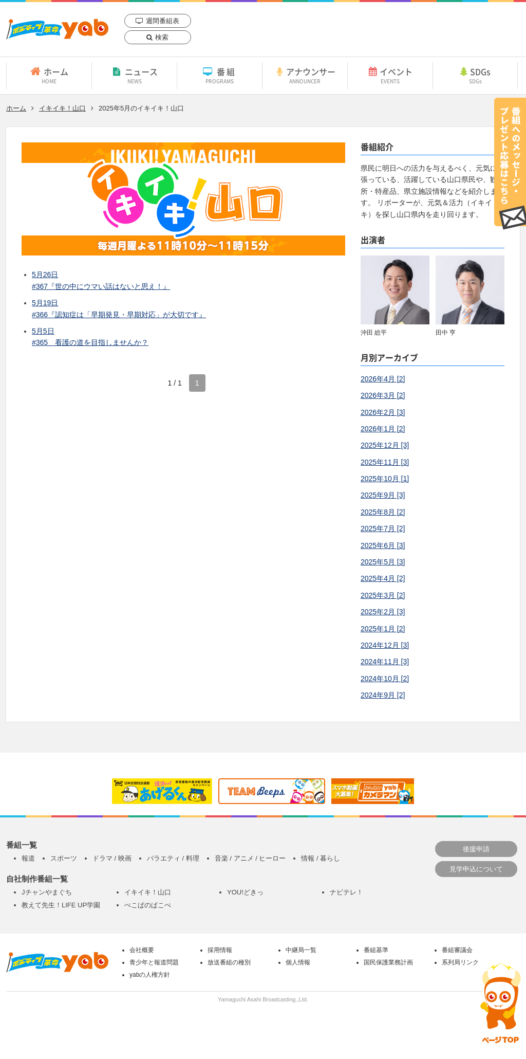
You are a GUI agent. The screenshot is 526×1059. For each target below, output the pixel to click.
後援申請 (476, 849)
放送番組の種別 (229, 962)
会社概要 (141, 950)
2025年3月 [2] (383, 595)
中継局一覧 (301, 950)
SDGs (475, 75)
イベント (390, 75)
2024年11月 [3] (385, 662)
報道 (28, 858)
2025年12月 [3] (385, 445)
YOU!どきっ (245, 892)
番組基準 (376, 950)
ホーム (49, 75)
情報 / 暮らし (320, 858)
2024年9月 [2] (383, 695)
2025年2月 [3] (383, 612)
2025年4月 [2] (383, 578)
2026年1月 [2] (383, 429)
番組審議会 (457, 950)
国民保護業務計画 (388, 962)
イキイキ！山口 (62, 108)
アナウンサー (304, 75)
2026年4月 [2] (383, 379)
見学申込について (476, 869)
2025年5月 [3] (383, 562)
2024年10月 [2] (385, 678)
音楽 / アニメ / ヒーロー (250, 858)
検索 (161, 37)
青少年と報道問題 (154, 962)
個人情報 (298, 962)
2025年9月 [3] (383, 495)
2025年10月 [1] (385, 478)
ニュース (134, 75)
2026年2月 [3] (383, 412)
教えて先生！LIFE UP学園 (61, 905)
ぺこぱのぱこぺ (147, 905)
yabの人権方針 (149, 974)
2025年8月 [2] (383, 512)
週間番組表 (162, 21)
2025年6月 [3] (383, 545)
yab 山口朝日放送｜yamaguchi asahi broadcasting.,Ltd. (57, 29)
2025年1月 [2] (383, 629)
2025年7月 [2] (383, 528)
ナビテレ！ (346, 892)
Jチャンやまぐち (47, 892)
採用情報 (220, 950)
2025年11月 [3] (385, 462)
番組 (219, 75)
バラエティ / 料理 (173, 858)
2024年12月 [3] (385, 645)
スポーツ (63, 858)
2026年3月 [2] (383, 395)
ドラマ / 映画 (112, 858)
